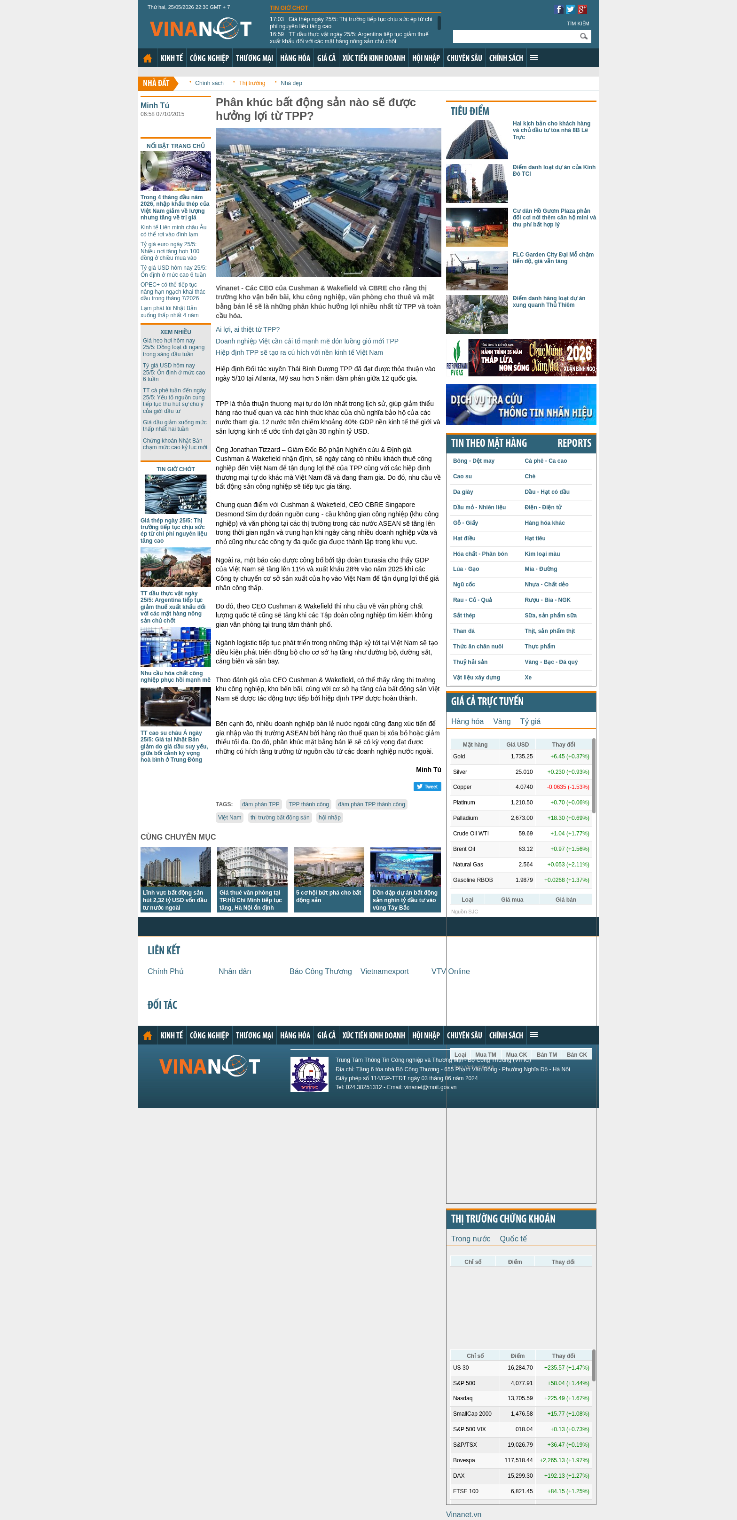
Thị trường (252, 83)
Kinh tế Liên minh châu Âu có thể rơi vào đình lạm (173, 230)
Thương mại (254, 59)
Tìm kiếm (578, 23)
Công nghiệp (209, 59)
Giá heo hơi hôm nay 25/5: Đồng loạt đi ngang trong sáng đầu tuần (173, 347)
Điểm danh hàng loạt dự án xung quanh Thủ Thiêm (549, 301)
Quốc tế (513, 1239)
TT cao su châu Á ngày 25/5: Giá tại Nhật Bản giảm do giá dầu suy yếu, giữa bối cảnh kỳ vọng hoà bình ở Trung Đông (174, 747)
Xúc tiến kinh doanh (374, 59)
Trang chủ (147, 58)
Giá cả (326, 59)
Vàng (501, 721)
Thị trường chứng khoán (503, 1219)
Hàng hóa (295, 59)
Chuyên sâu (464, 59)
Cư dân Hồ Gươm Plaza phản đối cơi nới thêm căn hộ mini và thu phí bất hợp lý (554, 218)
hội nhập (330, 817)
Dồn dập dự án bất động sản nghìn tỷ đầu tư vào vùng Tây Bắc (405, 900)
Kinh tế (172, 59)
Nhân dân (235, 971)
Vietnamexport (385, 971)
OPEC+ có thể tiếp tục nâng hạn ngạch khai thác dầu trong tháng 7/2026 (173, 291)
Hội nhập (426, 59)
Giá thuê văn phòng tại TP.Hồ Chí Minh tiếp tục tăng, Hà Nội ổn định (251, 900)
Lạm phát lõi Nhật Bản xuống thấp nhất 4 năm (170, 311)
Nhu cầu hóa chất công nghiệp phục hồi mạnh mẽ (176, 676)
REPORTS (574, 444)
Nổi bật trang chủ (176, 146)
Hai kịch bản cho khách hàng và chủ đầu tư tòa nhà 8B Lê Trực (551, 130)
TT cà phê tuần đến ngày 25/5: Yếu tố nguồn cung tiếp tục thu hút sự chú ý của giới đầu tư (174, 400)
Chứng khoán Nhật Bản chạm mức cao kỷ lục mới (175, 444)
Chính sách (506, 59)
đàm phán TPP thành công (371, 804)
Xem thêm (534, 57)
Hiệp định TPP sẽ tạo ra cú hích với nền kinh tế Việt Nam (299, 352)
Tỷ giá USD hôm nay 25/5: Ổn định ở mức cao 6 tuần (174, 271)
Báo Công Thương (321, 971)
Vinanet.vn (463, 1515)
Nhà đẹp (291, 83)
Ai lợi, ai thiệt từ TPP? (248, 329)
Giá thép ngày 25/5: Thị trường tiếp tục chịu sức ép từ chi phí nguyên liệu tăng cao (351, 22)
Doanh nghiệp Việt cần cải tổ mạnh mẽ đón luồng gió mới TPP (307, 341)
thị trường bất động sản (280, 817)
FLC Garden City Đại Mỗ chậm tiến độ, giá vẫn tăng (553, 258)
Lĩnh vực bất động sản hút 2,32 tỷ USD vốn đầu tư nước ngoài (175, 900)
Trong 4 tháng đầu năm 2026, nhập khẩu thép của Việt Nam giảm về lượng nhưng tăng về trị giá (175, 207)
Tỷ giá (530, 721)
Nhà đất (156, 83)
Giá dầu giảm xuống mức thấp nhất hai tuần (175, 425)
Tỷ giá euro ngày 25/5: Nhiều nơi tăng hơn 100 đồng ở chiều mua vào (170, 251)
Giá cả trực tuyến (487, 702)
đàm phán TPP (261, 804)
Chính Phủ (166, 971)
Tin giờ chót (289, 8)
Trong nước (471, 1239)
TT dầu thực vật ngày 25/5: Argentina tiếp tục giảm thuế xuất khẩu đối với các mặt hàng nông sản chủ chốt (349, 37)
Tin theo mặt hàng (489, 444)
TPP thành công (309, 804)
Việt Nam (229, 817)
